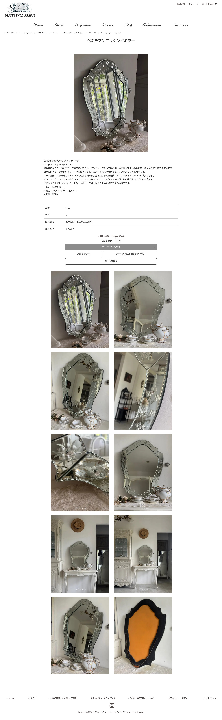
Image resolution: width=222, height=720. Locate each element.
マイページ (193, 4)
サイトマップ (209, 698)
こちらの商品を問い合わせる (130, 254)
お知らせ (32, 698)
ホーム (11, 698)
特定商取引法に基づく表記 (63, 698)
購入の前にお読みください (103, 698)
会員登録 (181, 4)
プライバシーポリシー (178, 698)
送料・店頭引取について (142, 698)
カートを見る (208, 4)
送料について (83, 254)
